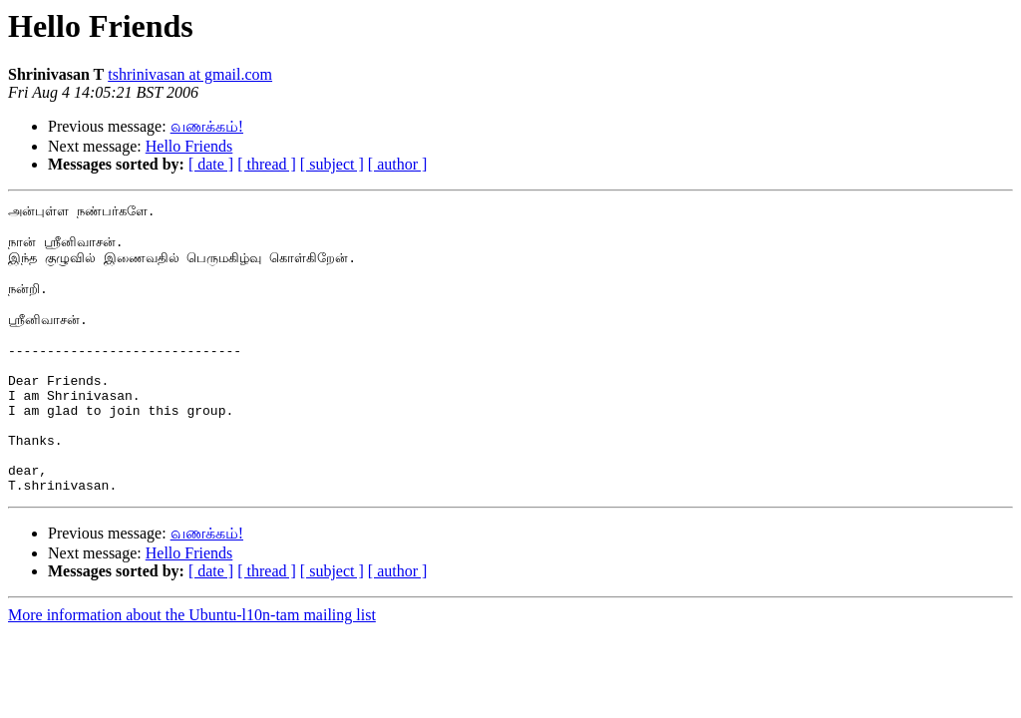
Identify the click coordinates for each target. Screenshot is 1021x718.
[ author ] (398, 164)
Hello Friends (189, 146)
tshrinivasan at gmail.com (190, 74)
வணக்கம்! (206, 126)
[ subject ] (332, 164)
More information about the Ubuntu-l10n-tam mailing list (192, 671)
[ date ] (210, 164)
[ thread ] (266, 164)
